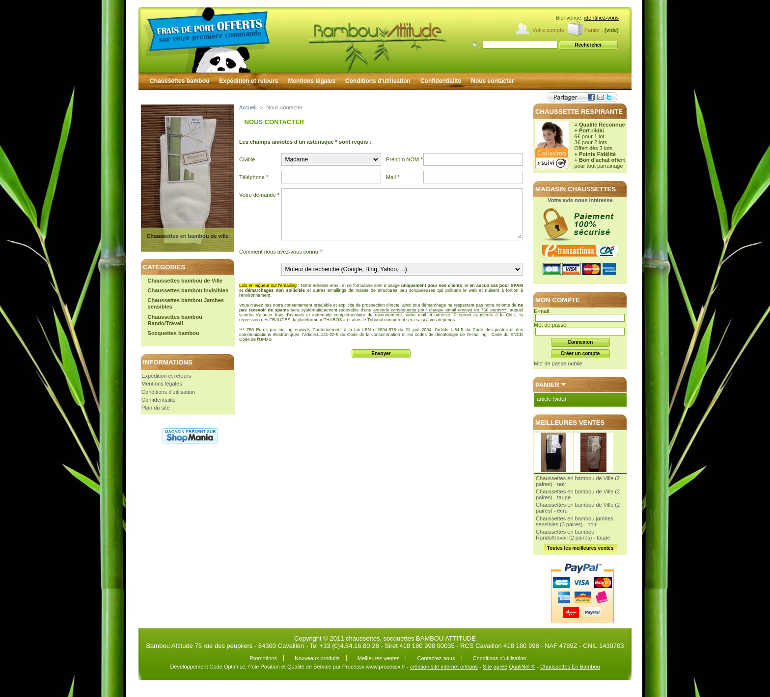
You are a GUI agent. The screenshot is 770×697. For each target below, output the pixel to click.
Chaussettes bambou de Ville (185, 281)
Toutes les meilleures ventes (580, 548)
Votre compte (548, 30)
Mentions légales (311, 80)
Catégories (164, 267)
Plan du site (155, 408)
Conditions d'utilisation (378, 80)
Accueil (247, 107)
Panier (547, 384)
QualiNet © (522, 667)
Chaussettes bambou (179, 80)
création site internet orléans (444, 667)
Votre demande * (259, 195)
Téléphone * (253, 177)
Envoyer (380, 353)
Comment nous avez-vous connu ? (281, 252)
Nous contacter (492, 80)
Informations (167, 362)
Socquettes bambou (173, 333)
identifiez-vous (601, 18)
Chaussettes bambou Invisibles (188, 290)
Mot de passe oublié (558, 363)
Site (487, 667)
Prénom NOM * (404, 159)
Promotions (263, 658)
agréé (500, 667)
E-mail (541, 311)
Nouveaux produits (317, 658)
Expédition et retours (248, 80)
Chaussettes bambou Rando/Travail (175, 320)
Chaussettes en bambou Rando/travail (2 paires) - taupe (573, 535)
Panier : (593, 30)
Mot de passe (550, 325)
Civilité (247, 159)
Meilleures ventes (570, 422)
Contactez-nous (436, 658)
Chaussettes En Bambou (570, 667)
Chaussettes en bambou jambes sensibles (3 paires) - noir (574, 521)
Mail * (393, 177)
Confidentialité (440, 80)
